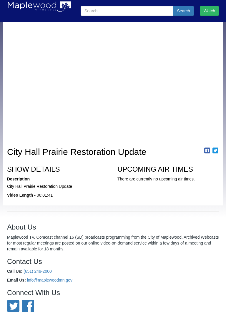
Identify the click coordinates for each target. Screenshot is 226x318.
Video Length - (21, 195)
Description (18, 179)
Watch (209, 11)
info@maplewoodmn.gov (49, 280)
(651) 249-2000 (38, 271)
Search (183, 11)
